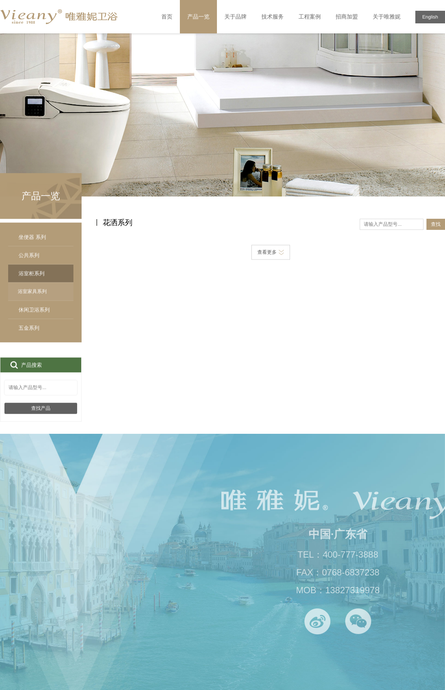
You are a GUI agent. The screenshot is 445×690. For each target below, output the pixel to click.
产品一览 (198, 16)
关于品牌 (235, 16)
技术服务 (272, 16)
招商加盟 (347, 16)
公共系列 (29, 263)
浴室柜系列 (40, 281)
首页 (166, 16)
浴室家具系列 (32, 299)
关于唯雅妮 (386, 16)
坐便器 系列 (32, 245)
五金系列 (29, 336)
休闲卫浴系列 (34, 317)
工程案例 (310, 16)
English (430, 17)
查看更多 (270, 252)
